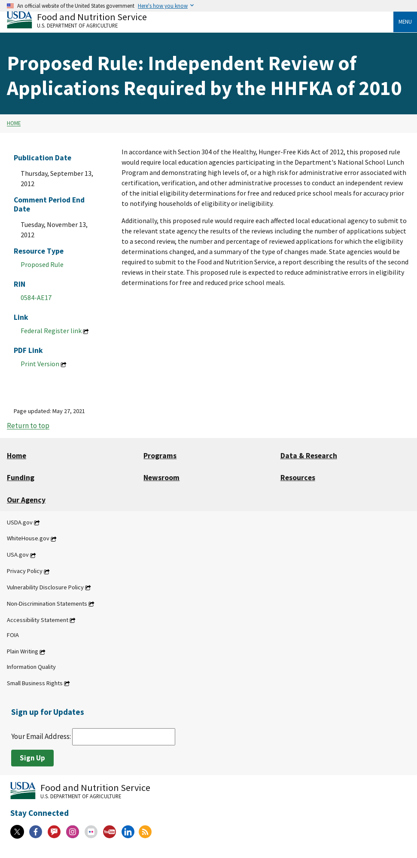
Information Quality (31, 667)
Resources (297, 477)
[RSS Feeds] (145, 832)
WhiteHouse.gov (28, 538)
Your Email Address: (93, 736)
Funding (20, 477)
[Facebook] (36, 832)
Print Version (40, 363)
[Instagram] (72, 832)
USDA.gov (20, 522)
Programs (160, 455)
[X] (17, 832)
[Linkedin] (128, 832)
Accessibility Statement (37, 620)
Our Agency (26, 500)
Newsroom (161, 477)
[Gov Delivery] (54, 832)
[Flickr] (91, 832)
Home (14, 123)
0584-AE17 (36, 297)
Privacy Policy (25, 571)
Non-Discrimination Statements (47, 603)
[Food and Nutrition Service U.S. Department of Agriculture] (200, 19)
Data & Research (308, 455)
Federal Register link (51, 330)
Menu (405, 21)
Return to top (28, 426)
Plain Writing (22, 652)
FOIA (13, 635)
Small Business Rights (35, 683)
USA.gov (18, 555)
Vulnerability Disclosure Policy (45, 587)
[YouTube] (109, 832)
